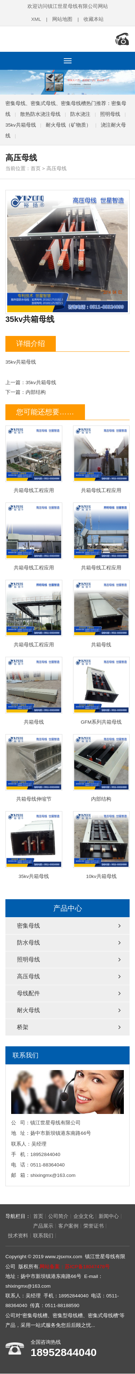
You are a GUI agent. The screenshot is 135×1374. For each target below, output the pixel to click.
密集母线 (28, 925)
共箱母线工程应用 (33, 459)
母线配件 (28, 993)
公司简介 (58, 1216)
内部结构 (36, 392)
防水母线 (28, 942)
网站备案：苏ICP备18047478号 (75, 1266)
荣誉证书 (68, 1226)
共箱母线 (101, 613)
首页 (36, 168)
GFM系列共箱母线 (101, 690)
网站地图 (62, 19)
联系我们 (18, 1235)
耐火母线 (28, 1010)
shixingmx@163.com (53, 1175)
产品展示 (18, 1226)
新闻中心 (109, 1216)
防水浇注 (80, 113)
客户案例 (43, 1226)
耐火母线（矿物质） (68, 124)
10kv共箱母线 (101, 845)
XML (36, 19)
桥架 (22, 1027)
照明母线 (110, 113)
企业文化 (83, 1216)
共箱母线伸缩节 (33, 768)
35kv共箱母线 (20, 124)
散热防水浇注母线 (40, 113)
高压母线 (56, 168)
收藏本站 (94, 19)
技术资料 (94, 1226)
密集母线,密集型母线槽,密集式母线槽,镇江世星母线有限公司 (52, 38)
